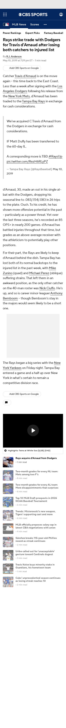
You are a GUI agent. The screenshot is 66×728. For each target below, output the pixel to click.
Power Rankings (12, 33)
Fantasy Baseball (53, 33)
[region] (33, 431)
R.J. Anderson (14, 56)
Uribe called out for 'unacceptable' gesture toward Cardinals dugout (35, 553)
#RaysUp (55, 156)
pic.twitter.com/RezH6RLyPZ (27, 162)
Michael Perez (39, 273)
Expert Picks (32, 33)
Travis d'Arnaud (25, 76)
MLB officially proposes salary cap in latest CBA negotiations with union (35, 526)
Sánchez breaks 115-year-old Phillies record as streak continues (36, 540)
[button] (45, 24)
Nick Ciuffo (47, 288)
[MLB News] (19, 24)
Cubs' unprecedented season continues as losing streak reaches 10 (38, 579)
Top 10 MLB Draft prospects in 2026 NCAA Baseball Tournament (36, 500)
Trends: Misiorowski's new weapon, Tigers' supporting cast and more (35, 513)
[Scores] (34, 24)
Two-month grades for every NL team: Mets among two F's (36, 473)
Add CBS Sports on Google (24, 68)
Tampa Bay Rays (33, 101)
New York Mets (19, 96)
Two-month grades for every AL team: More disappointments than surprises (36, 486)
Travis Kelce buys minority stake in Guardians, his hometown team (35, 566)
